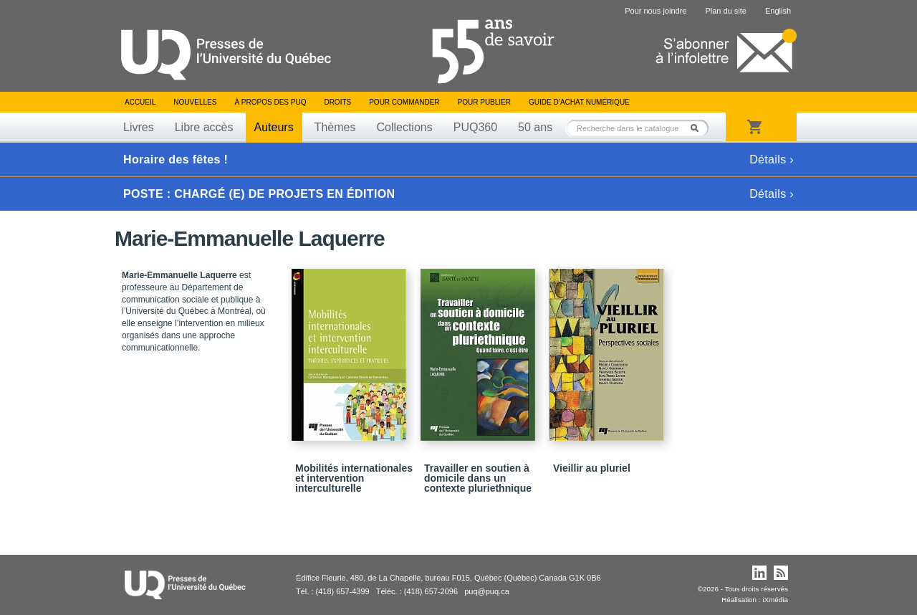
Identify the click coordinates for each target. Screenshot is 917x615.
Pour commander (404, 102)
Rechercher (698, 128)
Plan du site (725, 10)
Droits (337, 102)
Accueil (140, 102)
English (778, 10)
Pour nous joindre (655, 10)
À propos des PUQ (270, 102)
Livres (138, 127)
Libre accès (204, 127)
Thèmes (335, 127)
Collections (404, 127)
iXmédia (775, 600)
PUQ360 (475, 127)
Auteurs (274, 127)
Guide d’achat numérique (579, 102)
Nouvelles (194, 102)
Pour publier (484, 102)
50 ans (535, 127)
